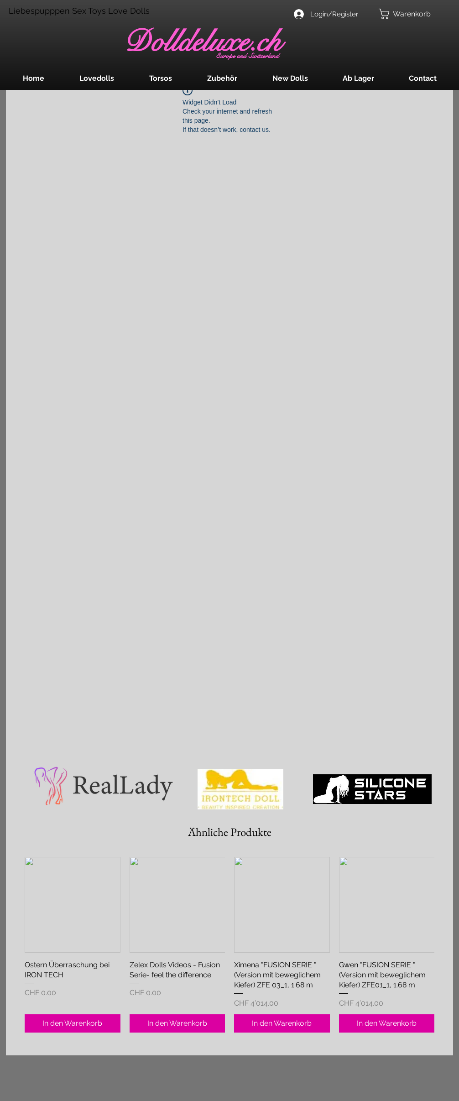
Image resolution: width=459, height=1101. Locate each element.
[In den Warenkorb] (72, 1023)
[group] (229, 944)
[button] (410, 14)
